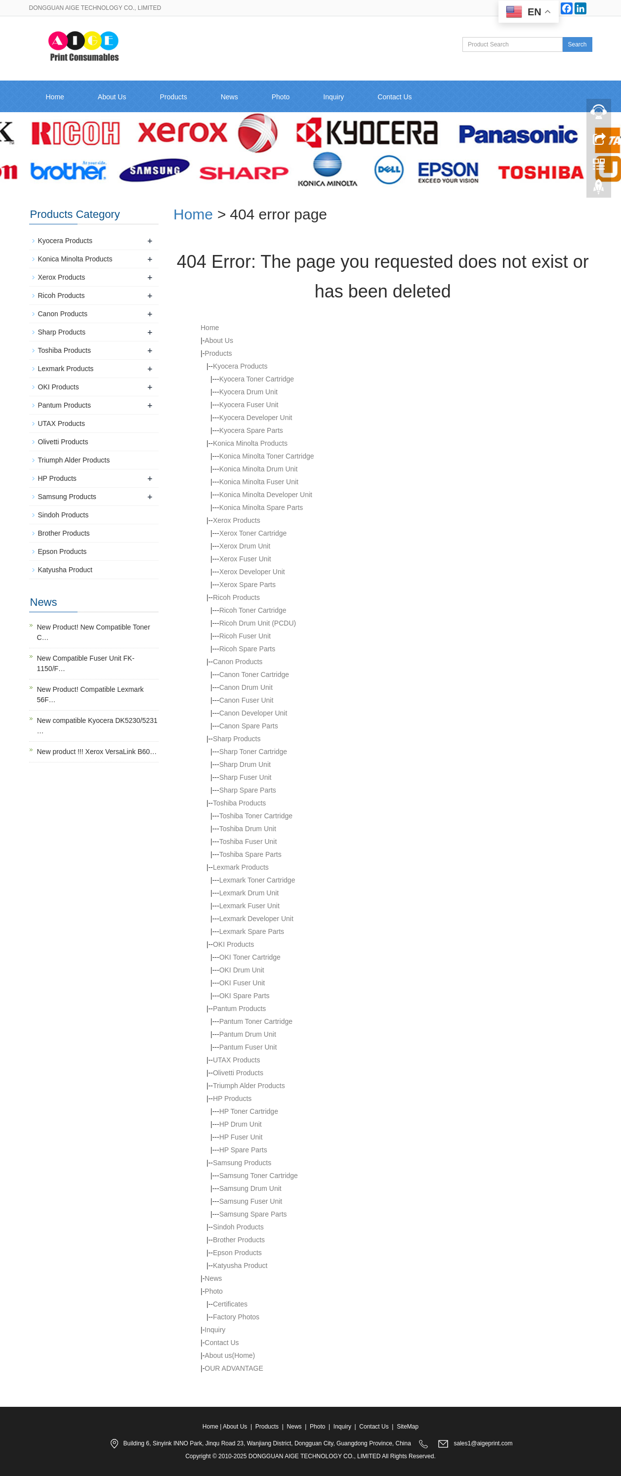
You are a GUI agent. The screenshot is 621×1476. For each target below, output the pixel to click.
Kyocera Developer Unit (255, 418)
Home (55, 97)
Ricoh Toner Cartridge (253, 610)
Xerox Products (236, 520)
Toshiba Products (239, 803)
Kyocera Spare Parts (251, 430)
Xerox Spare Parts (247, 585)
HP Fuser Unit (241, 1137)
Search (577, 44)
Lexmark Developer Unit (256, 919)
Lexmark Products (241, 867)
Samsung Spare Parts (253, 1214)
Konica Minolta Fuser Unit (258, 482)
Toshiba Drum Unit (247, 829)
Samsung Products (242, 1163)
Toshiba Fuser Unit (248, 841)
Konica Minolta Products (250, 443)
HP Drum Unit (240, 1124)
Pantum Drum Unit (247, 1034)
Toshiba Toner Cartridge (255, 816)
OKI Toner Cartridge (250, 957)
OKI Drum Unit (241, 970)
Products (173, 97)
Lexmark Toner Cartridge (257, 880)
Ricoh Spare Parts (247, 649)
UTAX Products (236, 1060)
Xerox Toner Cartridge (253, 533)
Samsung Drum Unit (250, 1188)
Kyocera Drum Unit (248, 392)
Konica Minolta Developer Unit (265, 495)
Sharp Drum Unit (245, 764)
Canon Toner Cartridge (254, 674)
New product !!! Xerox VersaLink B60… (97, 752)
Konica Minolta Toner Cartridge (266, 456)
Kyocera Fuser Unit (249, 405)
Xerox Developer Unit (252, 572)
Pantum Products (239, 1008)
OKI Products (233, 944)
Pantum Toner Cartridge (255, 1021)
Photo (281, 97)
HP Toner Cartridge (248, 1111)
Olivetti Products (238, 1073)
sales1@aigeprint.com (483, 1443)
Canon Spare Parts (248, 726)
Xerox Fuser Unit (245, 559)
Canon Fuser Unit (246, 700)
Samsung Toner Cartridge (258, 1176)
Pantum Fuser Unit (248, 1047)
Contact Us (394, 97)
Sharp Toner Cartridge (253, 752)
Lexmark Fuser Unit (249, 906)
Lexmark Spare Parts (252, 931)
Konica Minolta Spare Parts (261, 507)
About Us (112, 97)
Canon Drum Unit (246, 687)
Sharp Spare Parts (247, 790)
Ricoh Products (236, 597)
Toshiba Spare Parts (250, 854)
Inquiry (333, 97)
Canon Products (237, 662)
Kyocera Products (240, 366)
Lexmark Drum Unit (249, 893)
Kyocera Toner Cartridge (256, 379)
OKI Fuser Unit (242, 983)
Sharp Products (237, 739)
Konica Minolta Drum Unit (258, 469)
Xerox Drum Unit (244, 546)
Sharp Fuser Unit (245, 777)
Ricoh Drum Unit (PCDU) (257, 623)
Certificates (230, 1304)
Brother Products (239, 1240)
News (229, 97)
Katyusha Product (240, 1265)
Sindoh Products (238, 1227)
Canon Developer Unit (253, 713)
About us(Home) (230, 1355)
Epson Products (237, 1253)
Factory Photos (236, 1317)
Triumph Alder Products (249, 1086)
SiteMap (407, 1426)
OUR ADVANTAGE (234, 1368)
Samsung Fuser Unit (251, 1201)
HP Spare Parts (243, 1150)
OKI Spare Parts (244, 996)
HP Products (232, 1098)
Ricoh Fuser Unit (245, 636)
